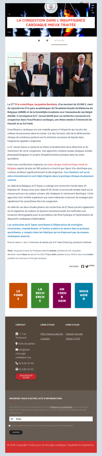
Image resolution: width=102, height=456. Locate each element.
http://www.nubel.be (52, 333)
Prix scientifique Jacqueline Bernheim (36, 104)
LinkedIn (45, 338)
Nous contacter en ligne (26, 376)
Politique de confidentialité (61, 407)
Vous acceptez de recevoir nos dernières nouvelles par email (42, 425)
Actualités (59, 40)
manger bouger (74, 333)
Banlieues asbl (51, 448)
